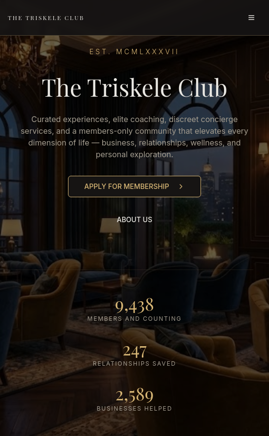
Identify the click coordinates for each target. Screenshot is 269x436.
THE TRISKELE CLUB (46, 17)
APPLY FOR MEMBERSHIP (134, 186)
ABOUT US (135, 219)
